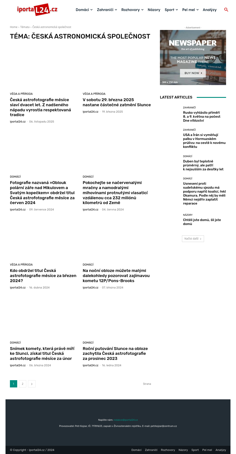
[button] (226, 10)
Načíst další (192, 238)
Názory (188, 215)
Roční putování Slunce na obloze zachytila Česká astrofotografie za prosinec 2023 (115, 353)
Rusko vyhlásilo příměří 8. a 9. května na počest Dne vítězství (201, 117)
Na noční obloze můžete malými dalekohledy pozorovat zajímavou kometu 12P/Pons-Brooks (116, 275)
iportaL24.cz (18, 121)
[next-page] (32, 383)
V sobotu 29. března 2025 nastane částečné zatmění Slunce (117, 102)
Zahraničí (189, 107)
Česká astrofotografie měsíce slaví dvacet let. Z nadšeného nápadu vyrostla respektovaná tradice (40, 107)
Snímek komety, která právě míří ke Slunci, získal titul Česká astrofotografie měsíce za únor (42, 353)
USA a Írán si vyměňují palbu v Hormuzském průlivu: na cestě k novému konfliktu (204, 141)
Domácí (15, 176)
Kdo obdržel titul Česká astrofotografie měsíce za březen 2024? (43, 275)
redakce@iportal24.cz (126, 420)
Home (13, 27)
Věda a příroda (21, 93)
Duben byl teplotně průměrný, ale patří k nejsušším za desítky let (203, 165)
